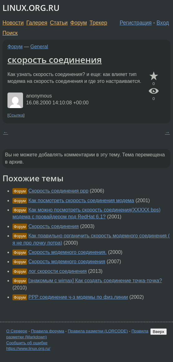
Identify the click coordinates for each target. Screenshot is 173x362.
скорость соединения (54, 59)
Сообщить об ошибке (27, 343)
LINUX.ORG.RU (30, 7)
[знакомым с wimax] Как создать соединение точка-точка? (95, 280)
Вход (163, 23)
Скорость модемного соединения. (67, 252)
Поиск (10, 33)
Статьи (59, 23)
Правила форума (47, 331)
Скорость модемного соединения (66, 261)
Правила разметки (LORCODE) (98, 331)
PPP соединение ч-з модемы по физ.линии (78, 297)
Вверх (158, 331)
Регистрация (136, 23)
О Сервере (16, 331)
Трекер (98, 23)
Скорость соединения (53, 226)
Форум (78, 23)
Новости (13, 23)
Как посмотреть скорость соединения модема (81, 200)
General (39, 46)
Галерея (36, 23)
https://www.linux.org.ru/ (28, 348)
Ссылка (16, 115)
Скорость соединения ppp (58, 190)
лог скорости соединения (57, 271)
